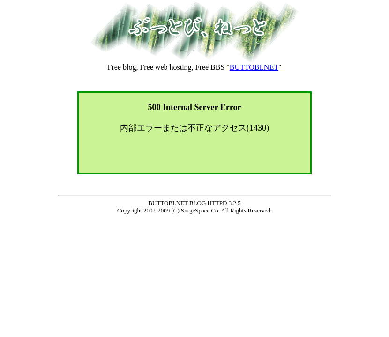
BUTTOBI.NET (254, 67)
